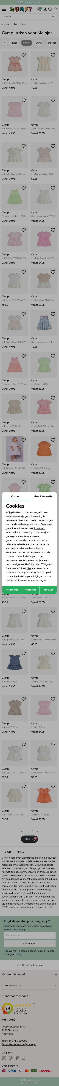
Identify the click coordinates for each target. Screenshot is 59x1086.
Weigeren (31, 589)
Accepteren (12, 589)
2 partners (39, 528)
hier (29, 568)
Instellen (48, 589)
